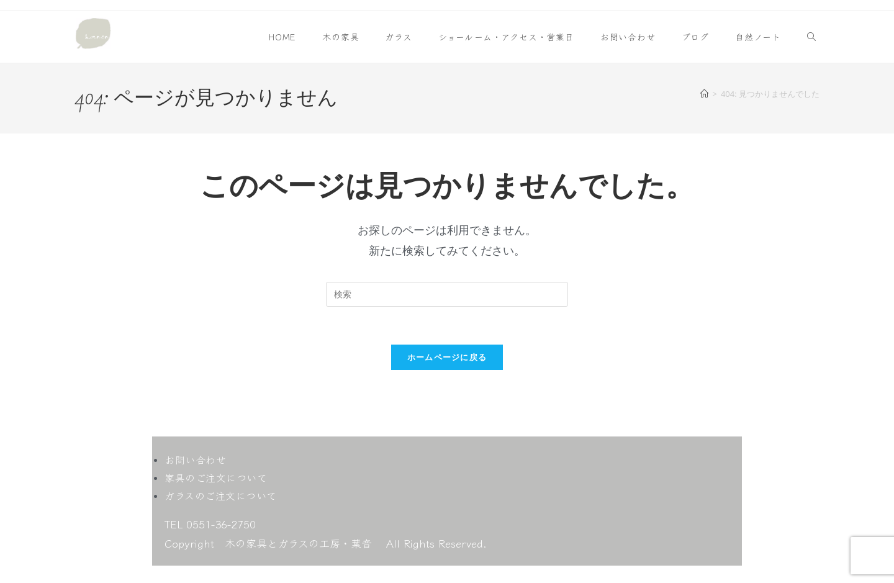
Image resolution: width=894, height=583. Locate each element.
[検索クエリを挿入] (447, 294)
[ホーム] (704, 93)
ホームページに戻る (447, 357)
